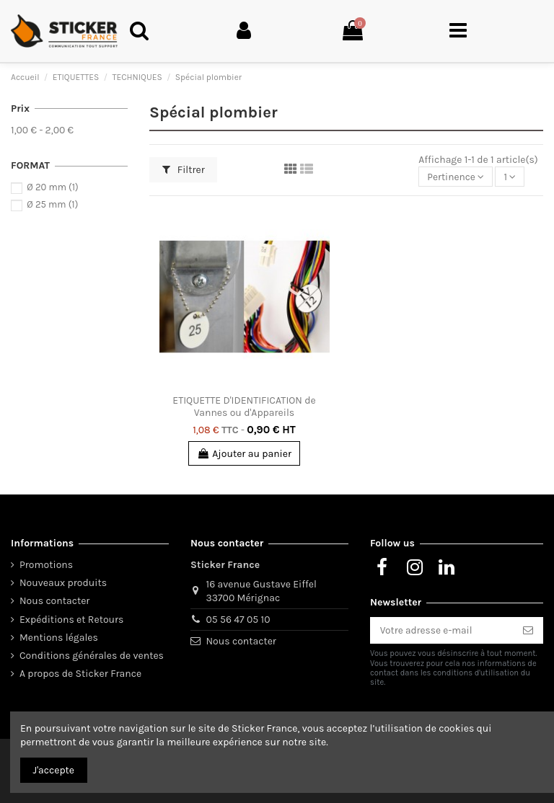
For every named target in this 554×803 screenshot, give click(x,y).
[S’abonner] (528, 630)
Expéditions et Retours (71, 619)
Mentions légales (58, 637)
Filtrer (183, 170)
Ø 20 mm (52, 187)
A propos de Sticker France (80, 673)
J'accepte (54, 770)
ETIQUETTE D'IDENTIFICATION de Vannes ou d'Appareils (243, 406)
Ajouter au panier (244, 454)
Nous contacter (54, 601)
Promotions (46, 564)
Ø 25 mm (52, 204)
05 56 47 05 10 (238, 619)
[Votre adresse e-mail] (441, 630)
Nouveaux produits (63, 582)
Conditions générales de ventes (91, 655)
